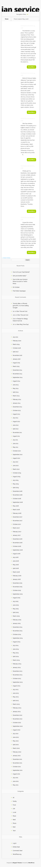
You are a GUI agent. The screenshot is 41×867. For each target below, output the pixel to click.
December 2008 (17, 491)
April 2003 (16, 700)
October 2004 (17, 634)
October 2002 (17, 722)
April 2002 (16, 744)
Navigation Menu (21, 14)
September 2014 (17, 377)
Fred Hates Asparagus (19, 291)
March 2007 (16, 528)
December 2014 (17, 370)
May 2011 (15, 447)
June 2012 (15, 425)
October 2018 (17, 348)
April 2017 (15, 351)
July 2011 (15, 440)
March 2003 (16, 704)
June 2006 (16, 561)
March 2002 (16, 748)
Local (14, 812)
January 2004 (17, 667)
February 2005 (17, 620)
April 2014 (15, 392)
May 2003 (16, 697)
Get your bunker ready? (19, 275)
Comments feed (17, 850)
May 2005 (16, 609)
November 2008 (17, 495)
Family (15, 801)
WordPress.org (17, 854)
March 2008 (16, 509)
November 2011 (17, 432)
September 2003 (18, 682)
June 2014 (16, 385)
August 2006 (16, 553)
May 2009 (16, 484)
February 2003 (17, 708)
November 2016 (17, 355)
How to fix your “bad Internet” (21, 272)
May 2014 (15, 388)
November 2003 (17, 675)
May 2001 (15, 785)
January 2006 (17, 579)
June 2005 (16, 605)
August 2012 (16, 421)
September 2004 (18, 638)
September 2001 (17, 770)
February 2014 (17, 399)
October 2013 (17, 410)
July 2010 (15, 462)
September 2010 (17, 454)
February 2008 (17, 513)
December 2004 (17, 627)
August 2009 (16, 476)
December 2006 (17, 539)
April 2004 (16, 656)
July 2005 (15, 601)
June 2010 (16, 465)
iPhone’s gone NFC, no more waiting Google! (21, 305)
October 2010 (17, 451)
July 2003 (15, 689)
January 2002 (17, 755)
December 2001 (17, 759)
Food (14, 805)
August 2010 (16, 458)
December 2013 (17, 407)
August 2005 (16, 597)
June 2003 (16, 693)
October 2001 (17, 766)
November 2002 (17, 719)
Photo (14, 823)
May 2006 (16, 564)
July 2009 (15, 480)
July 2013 (15, 418)
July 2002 (15, 733)
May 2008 (16, 506)
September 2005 (18, 594)
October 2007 (17, 524)
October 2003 (17, 678)
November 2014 (17, 374)
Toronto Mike (16, 303)
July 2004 (15, 645)
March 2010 (16, 469)
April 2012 (15, 429)
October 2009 (17, 473)
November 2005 (17, 586)
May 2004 (16, 653)
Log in (14, 843)
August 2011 (16, 436)
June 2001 (16, 781)
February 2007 (17, 531)
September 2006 (18, 550)
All (13, 797)
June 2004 (16, 649)
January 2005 (17, 623)
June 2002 (16, 737)
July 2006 (15, 557)
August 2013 (16, 414)
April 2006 (16, 568)
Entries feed (16, 847)
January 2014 (16, 403)
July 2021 (15, 337)
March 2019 (16, 344)
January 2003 (17, 711)
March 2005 (16, 616)
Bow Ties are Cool (22, 311)
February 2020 (17, 340)
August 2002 (16, 730)
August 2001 (16, 774)
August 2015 (16, 362)
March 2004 (16, 660)
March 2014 (16, 396)
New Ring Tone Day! (23, 324)
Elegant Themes (17, 862)
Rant (14, 827)
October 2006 (17, 546)
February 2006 (17, 575)
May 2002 (16, 741)
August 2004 (16, 642)
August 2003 (16, 686)
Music (14, 816)
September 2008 (18, 502)
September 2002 (18, 726)
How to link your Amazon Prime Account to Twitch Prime (20, 281)
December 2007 (17, 517)
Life (14, 808)
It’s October (16, 287)
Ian (28, 26)
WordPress (31, 862)
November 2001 (17, 763)
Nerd (14, 819)
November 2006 (17, 542)
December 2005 (17, 583)
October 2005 (17, 590)
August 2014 (16, 381)
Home (6, 19)
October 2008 (17, 498)
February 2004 (17, 664)
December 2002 (17, 715)
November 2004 (17, 631)
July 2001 (15, 777)
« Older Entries (6, 258)
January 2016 (16, 359)
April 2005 (16, 612)
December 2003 (17, 671)
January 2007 (17, 535)
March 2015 (16, 366)
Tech (14, 830)
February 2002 (17, 752)
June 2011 (15, 443)
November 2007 (17, 520)
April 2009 (16, 487)
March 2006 (16, 572)
